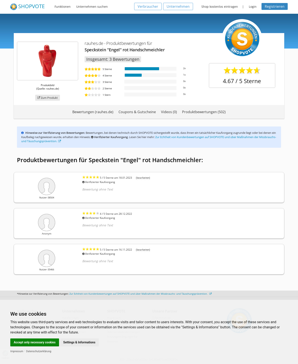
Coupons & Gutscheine (137, 112)
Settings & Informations (79, 342)
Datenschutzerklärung (38, 351)
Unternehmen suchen (92, 7)
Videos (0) (169, 112)
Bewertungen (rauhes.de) (92, 112)
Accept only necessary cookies (35, 342)
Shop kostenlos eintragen (219, 7)
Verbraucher (148, 6)
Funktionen (63, 7)
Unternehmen (178, 6)
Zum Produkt (47, 98)
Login (253, 7)
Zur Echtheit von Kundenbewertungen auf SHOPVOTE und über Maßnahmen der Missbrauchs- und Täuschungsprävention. (140, 293)
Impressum (16, 351)
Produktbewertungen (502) (204, 112)
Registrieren (274, 6)
